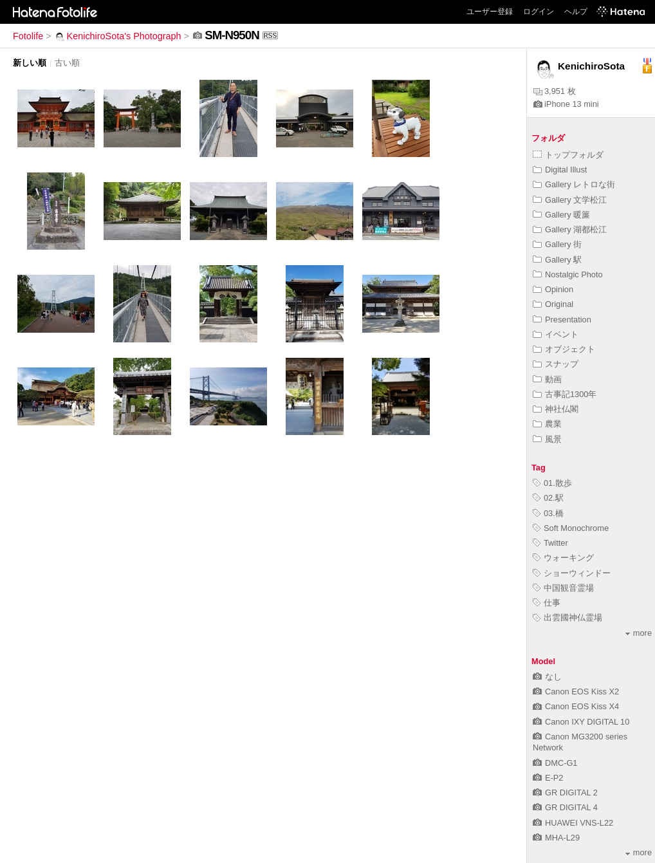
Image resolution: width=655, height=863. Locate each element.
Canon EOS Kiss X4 (576, 706)
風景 (547, 439)
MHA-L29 (556, 837)
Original (553, 304)
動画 (547, 379)
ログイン (538, 11)
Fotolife (28, 36)
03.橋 (548, 513)
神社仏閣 (555, 409)
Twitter (550, 543)
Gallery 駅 (557, 259)
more (638, 633)
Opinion (553, 289)
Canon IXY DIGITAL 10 (581, 722)
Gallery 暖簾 (561, 214)
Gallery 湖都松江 (570, 229)
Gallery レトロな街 (574, 184)
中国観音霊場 (563, 588)
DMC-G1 (555, 763)
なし (547, 677)
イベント (555, 334)
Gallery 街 (557, 244)
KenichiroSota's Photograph (117, 36)
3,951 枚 (554, 91)
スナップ (555, 364)
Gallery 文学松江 (570, 200)
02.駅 (548, 498)
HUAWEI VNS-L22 (573, 823)
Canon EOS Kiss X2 (576, 691)
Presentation (562, 319)
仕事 (546, 603)
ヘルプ (575, 11)
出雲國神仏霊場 (567, 617)
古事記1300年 (564, 394)
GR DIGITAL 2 (565, 792)
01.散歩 (552, 483)
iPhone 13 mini (566, 104)
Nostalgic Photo (568, 274)
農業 (547, 424)
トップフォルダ (568, 155)
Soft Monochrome (571, 528)
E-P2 (548, 778)
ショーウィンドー (572, 573)
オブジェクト (564, 349)
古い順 (67, 63)
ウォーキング (563, 557)
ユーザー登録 (489, 11)
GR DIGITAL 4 (565, 807)
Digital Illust (560, 169)
